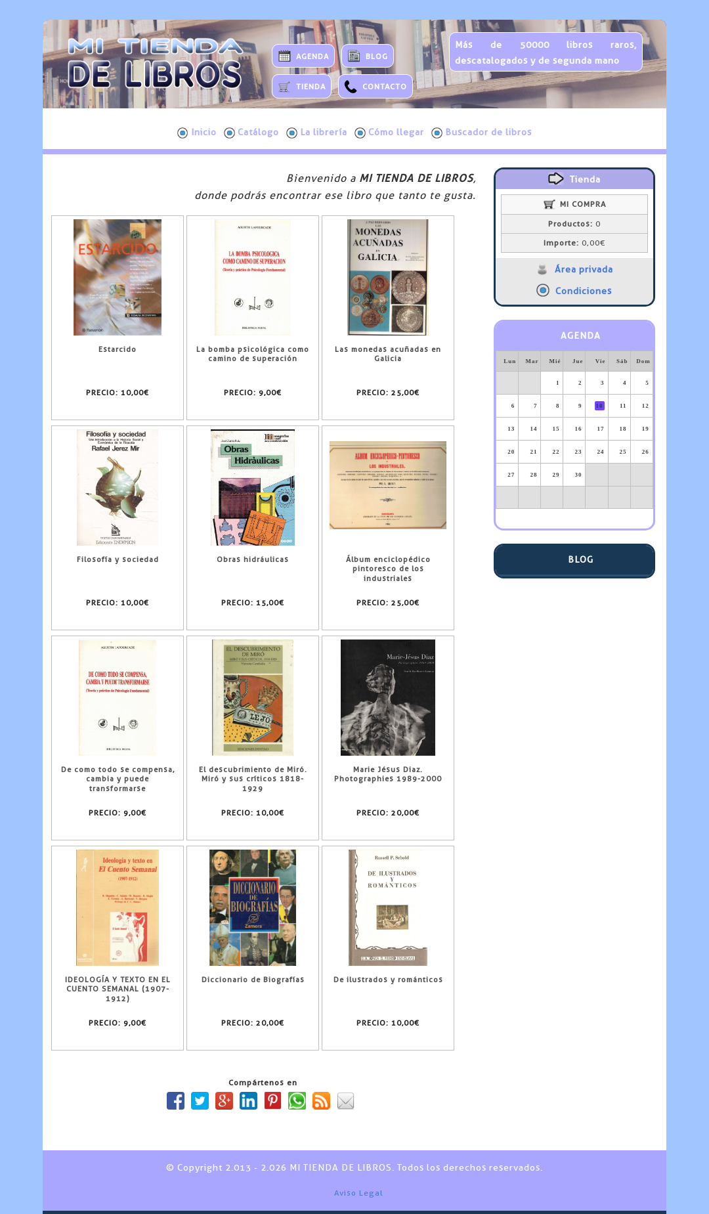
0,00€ (574, 243)
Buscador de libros (481, 133)
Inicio (197, 133)
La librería (316, 133)
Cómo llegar (389, 133)
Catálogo (251, 133)
